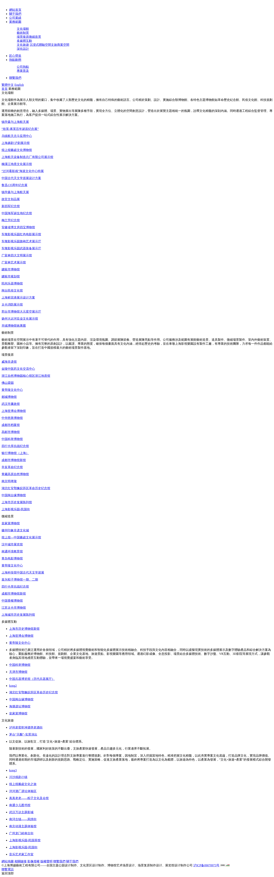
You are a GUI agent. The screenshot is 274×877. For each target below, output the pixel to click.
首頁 (5, 88)
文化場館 (23, 28)
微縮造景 (35, 36)
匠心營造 (15, 55)
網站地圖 (8, 861)
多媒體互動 (24, 40)
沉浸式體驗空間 (40, 44)
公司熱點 (23, 66)
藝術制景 (23, 32)
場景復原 (23, 36)
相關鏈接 (20, 861)
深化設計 (23, 48)
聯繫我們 (15, 77)
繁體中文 (8, 84)
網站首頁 (15, 9)
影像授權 (33, 861)
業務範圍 (15, 21)
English (19, 84)
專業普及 (23, 70)
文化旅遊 (23, 44)
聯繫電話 (8, 869)
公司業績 (15, 17)
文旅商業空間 (60, 44)
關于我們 (15, 13)
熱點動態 (15, 59)
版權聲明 (46, 861)
